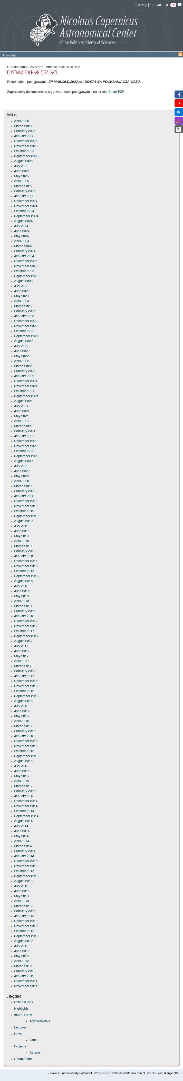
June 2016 (22, 711)
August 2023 (23, 281)
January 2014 (24, 856)
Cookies (54, 1073)
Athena (35, 1052)
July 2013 (21, 886)
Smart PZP (116, 92)
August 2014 (23, 821)
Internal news (23, 1015)
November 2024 (25, 206)
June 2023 (22, 291)
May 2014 (21, 836)
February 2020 (24, 491)
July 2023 (21, 286)
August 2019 (23, 521)
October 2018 (24, 571)
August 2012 (23, 941)
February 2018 (24, 611)
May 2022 (21, 356)
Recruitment (23, 1059)
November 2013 (25, 866)
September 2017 (26, 636)
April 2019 (21, 541)
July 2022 (21, 346)
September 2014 (26, 816)
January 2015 (24, 796)
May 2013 (21, 896)
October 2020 (24, 451)
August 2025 (23, 161)
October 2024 (24, 211)
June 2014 (22, 831)
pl (167, 5)
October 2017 (24, 631)
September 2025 (26, 156)
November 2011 (25, 986)
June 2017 (22, 651)
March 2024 (23, 246)
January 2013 (24, 916)
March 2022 (23, 366)
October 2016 (24, 691)
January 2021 (24, 436)
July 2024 (21, 226)
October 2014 (24, 811)
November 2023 (25, 266)
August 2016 (23, 701)
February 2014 (24, 851)
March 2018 (23, 606)
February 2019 (24, 551)
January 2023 (24, 316)
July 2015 (21, 766)
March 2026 (23, 126)
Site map (140, 5)
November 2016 (25, 686)
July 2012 (21, 946)
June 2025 (22, 171)
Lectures (20, 1027)
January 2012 (24, 976)
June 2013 (22, 891)
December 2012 (25, 921)
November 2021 (25, 386)
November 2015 (25, 746)
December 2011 (25, 981)
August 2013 (23, 881)
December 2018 (25, 561)
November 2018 (25, 566)
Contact (156, 5)
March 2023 (23, 306)
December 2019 (25, 501)
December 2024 (25, 201)
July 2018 (21, 586)
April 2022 (21, 361)
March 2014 (23, 846)
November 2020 (25, 446)
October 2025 (24, 151)
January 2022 (24, 376)
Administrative (40, 1021)
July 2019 (21, 526)
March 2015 (23, 786)
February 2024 (24, 251)
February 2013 (24, 911)
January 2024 (24, 256)
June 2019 (22, 531)
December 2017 (25, 621)
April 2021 (21, 421)
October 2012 (24, 931)
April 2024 (21, 241)
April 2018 (21, 601)
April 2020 (21, 481)
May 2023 (21, 296)
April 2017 (21, 661)
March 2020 (23, 486)
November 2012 (25, 926)
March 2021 (23, 426)
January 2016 (24, 736)
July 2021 (21, 406)
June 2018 (22, 591)
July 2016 (21, 706)
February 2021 (24, 431)
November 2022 (25, 326)
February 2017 (24, 671)
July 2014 (21, 826)
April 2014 (21, 841)
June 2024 (22, 231)
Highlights (21, 1008)
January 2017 (24, 676)
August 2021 (23, 401)
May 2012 (21, 956)
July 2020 (21, 466)
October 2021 (24, 391)
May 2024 (21, 236)
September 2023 (26, 276)
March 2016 (23, 726)
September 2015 (26, 756)
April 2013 (21, 901)
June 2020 (22, 471)
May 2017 (21, 656)
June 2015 (22, 771)
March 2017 (23, 666)
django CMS (172, 1073)
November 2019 (25, 506)
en (173, 5)
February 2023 (24, 311)
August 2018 (23, 581)
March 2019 (23, 546)
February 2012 (24, 971)
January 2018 (24, 616)
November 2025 (25, 146)
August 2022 (23, 341)
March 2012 (23, 966)
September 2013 (26, 876)
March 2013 (23, 906)
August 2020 (23, 461)
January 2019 (24, 556)
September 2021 (26, 396)
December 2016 (25, 681)
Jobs (33, 1040)
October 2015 (24, 751)
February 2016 (24, 731)
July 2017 (21, 646)
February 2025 (24, 191)
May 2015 (21, 776)
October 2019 (24, 511)
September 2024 (26, 216)
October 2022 (24, 331)
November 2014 (25, 806)
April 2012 (21, 961)
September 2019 (26, 516)
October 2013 (24, 871)
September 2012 (26, 936)
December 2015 (25, 741)
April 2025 (21, 181)
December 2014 (25, 801)
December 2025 (25, 141)
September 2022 (26, 336)
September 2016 (26, 696)
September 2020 (26, 456)
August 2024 (23, 221)
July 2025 (21, 166)
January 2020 (24, 496)
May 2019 (21, 536)
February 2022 (24, 371)
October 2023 (24, 271)
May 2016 (21, 716)
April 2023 (21, 301)
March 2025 (23, 186)
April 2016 (21, 721)
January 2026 (24, 136)
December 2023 (25, 261)
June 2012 (22, 951)
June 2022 (22, 351)
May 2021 (21, 416)
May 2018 (21, 596)
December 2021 (25, 381)
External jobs (23, 1002)
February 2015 (24, 791)
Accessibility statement (77, 1073)
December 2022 (25, 321)
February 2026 (24, 131)
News (18, 1034)
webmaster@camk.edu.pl (128, 1073)
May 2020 (21, 476)
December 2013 (25, 861)
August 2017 (23, 641)
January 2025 (24, 196)
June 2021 (22, 411)
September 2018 (26, 576)
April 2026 (21, 121)
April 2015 (21, 781)
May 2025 (21, 176)
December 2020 (25, 441)
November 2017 (25, 626)
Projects (20, 1046)
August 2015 (23, 761)
